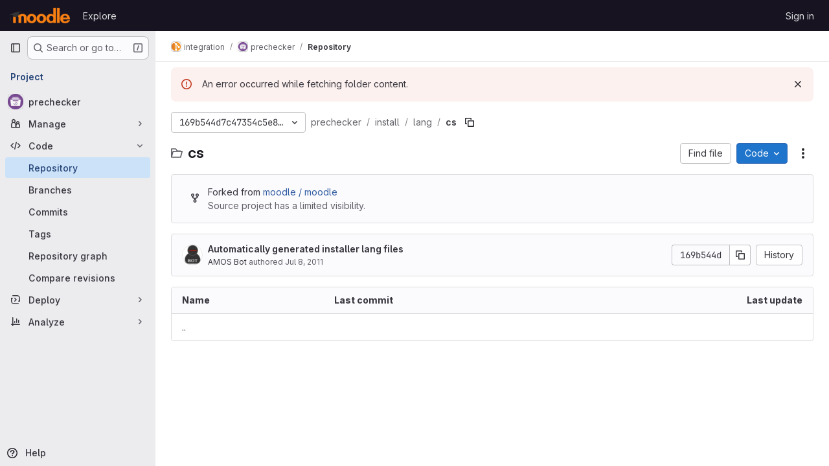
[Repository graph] (77, 255)
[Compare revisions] (77, 277)
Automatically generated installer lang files (305, 248)
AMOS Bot (227, 262)
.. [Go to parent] (184, 327)
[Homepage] (40, 15)
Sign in (800, 15)
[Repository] (77, 167)
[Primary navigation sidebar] (15, 48)
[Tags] (77, 233)
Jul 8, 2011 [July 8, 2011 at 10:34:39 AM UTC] (304, 262)
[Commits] (77, 211)
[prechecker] (77, 101)
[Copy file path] (469, 122)
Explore (100, 15)
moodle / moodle (300, 191)
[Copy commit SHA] (740, 255)
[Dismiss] (798, 84)
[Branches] (77, 189)
